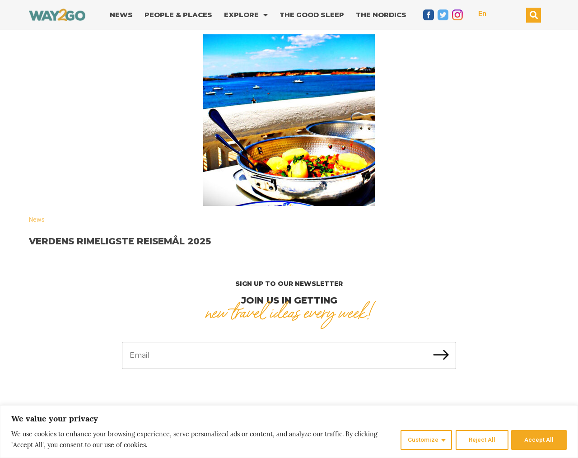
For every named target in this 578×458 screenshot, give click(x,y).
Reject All (480, 439)
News (121, 14)
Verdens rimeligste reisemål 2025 (120, 241)
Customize (421, 439)
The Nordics (381, 14)
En (482, 13)
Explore (246, 15)
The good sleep (312, 14)
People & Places (178, 14)
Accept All (539, 439)
